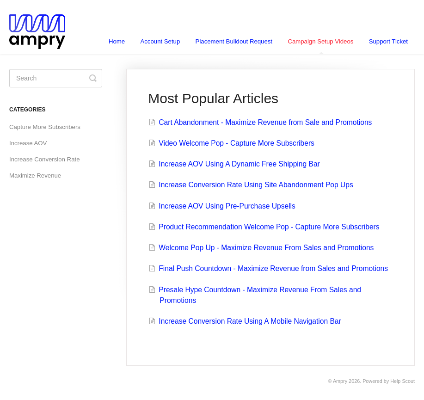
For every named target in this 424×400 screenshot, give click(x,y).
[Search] (55, 78)
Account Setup (160, 41)
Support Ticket (388, 41)
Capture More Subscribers (44, 126)
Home (117, 41)
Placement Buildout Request (234, 41)
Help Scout (402, 381)
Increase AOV (28, 143)
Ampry (340, 381)
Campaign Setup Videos (320, 46)
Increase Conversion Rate (44, 159)
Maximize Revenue (35, 175)
